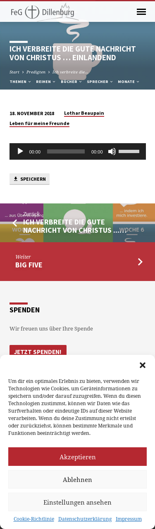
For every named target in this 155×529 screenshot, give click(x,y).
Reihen (46, 81)
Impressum (129, 518)
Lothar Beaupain (84, 113)
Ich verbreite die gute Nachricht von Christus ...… (74, 226)
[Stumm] (112, 151)
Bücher (72, 81)
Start (14, 72)
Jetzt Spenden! (38, 352)
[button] (142, 365)
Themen (21, 81)
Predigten (35, 72)
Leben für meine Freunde (39, 123)
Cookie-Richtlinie (34, 518)
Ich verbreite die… (70, 72)
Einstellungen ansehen (77, 502)
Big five (29, 264)
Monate (129, 81)
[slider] (66, 151)
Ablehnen (77, 479)
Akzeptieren (78, 457)
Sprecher (100, 81)
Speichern (29, 179)
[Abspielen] (20, 151)
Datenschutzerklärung (85, 518)
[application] (78, 151)
